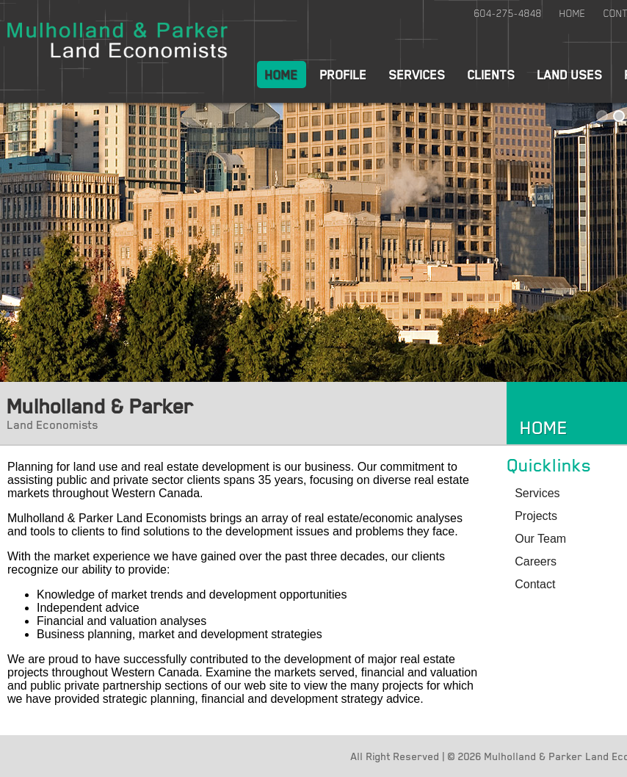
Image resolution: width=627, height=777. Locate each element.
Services (417, 74)
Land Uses (570, 74)
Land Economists (52, 424)
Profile (343, 74)
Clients (491, 74)
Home (572, 13)
